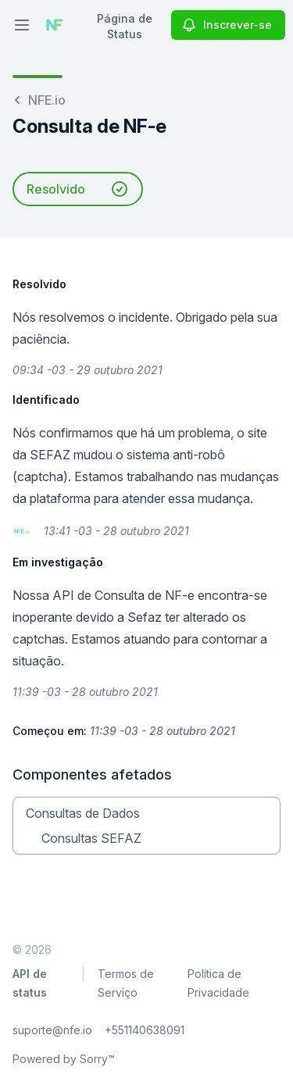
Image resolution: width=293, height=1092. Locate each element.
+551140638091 (144, 1030)
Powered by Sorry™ (64, 1058)
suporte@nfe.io (52, 1030)
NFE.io (39, 100)
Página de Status (124, 26)
